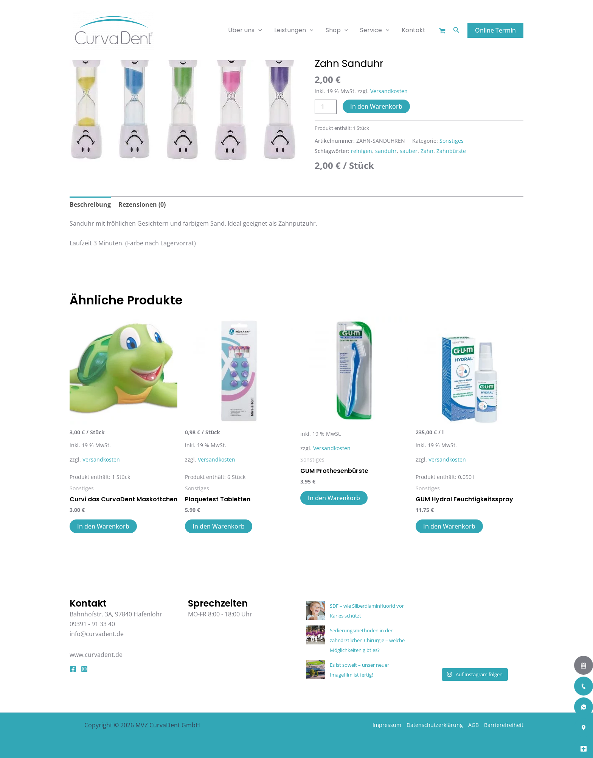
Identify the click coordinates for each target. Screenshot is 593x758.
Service (375, 30)
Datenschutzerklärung (435, 724)
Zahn (427, 150)
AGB (473, 724)
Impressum (387, 724)
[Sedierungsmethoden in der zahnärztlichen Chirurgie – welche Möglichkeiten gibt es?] (315, 634)
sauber (409, 150)
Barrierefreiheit (503, 724)
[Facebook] (73, 669)
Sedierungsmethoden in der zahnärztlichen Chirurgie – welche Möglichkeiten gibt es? (367, 640)
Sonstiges (451, 140)
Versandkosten (389, 91)
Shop (337, 30)
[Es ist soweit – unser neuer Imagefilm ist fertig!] (315, 669)
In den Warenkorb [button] (103, 526)
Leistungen (294, 30)
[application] (258, 30)
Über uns (245, 30)
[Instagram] (84, 669)
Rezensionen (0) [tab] (142, 204)
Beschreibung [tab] (90, 204)
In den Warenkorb (376, 106)
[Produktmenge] (326, 107)
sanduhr (386, 150)
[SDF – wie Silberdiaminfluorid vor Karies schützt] (315, 610)
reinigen (361, 150)
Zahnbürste (451, 150)
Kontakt (413, 30)
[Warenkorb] (442, 31)
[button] (456, 30)
